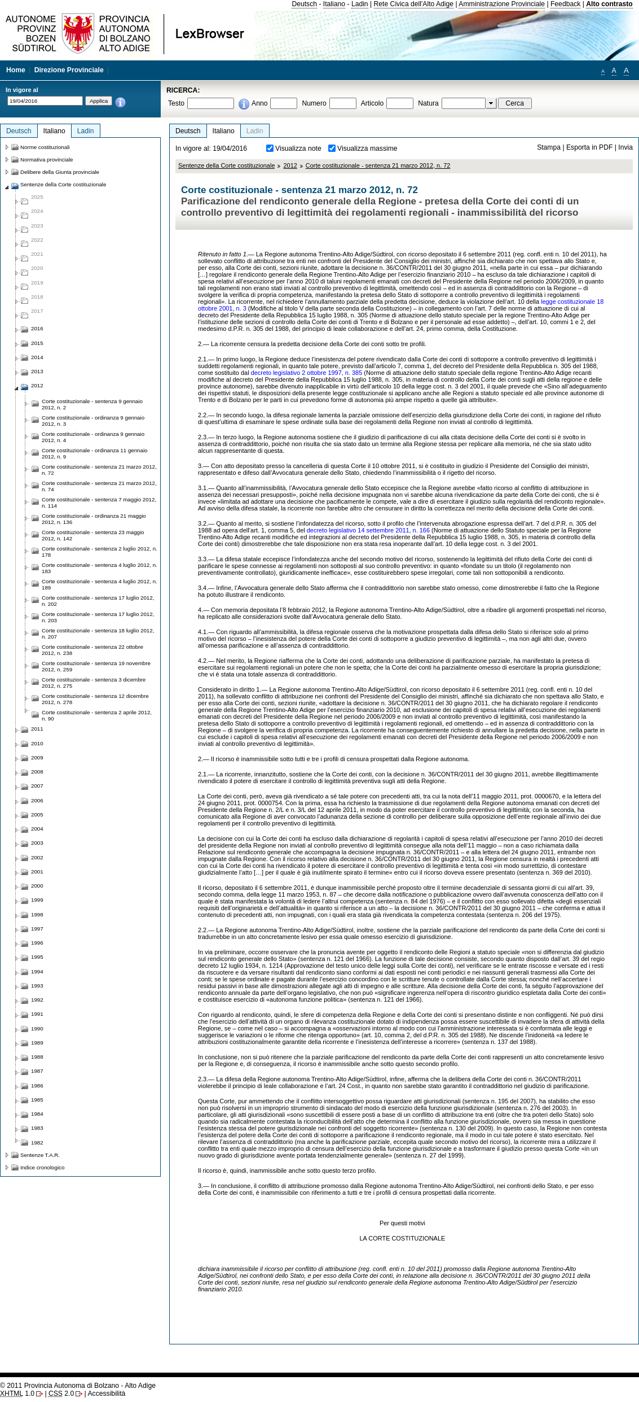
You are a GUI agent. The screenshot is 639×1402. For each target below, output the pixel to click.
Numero (314, 103)
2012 (290, 165)
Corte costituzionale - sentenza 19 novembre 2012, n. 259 (96, 666)
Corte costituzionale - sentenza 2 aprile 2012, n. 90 (97, 715)
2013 (37, 371)
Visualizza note (298, 148)
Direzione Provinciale (69, 70)
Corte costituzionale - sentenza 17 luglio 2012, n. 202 (98, 601)
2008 (37, 771)
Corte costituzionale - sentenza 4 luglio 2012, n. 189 (99, 584)
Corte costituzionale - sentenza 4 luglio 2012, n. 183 (99, 568)
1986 (37, 1085)
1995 (37, 957)
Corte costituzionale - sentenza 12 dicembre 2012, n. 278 (95, 699)
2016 (37, 328)
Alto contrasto (609, 4)
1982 (37, 1142)
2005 (37, 814)
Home (15, 70)
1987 (37, 1071)
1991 (37, 1014)
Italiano (334, 4)
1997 (37, 928)
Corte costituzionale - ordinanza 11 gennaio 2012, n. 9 (94, 453)
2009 (37, 757)
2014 (37, 357)
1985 (37, 1100)
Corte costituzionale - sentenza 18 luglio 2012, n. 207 (98, 633)
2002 (37, 857)
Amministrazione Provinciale (502, 4)
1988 (37, 1057)
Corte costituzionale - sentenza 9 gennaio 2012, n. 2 (92, 404)
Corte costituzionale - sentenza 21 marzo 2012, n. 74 (99, 486)
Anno (259, 103)
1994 (37, 971)
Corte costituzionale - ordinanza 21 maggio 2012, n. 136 (94, 519)
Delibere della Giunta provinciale (59, 172)
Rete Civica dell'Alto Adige (414, 4)
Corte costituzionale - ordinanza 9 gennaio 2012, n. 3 (93, 420)
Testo (176, 103)
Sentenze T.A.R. (40, 1155)
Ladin (359, 4)
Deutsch (304, 4)
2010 (37, 743)
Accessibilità (106, 1393)
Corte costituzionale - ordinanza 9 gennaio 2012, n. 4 (93, 437)
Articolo (372, 103)
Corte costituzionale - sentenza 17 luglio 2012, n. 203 (98, 617)
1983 (37, 1128)
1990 (37, 1028)
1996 (37, 943)
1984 (37, 1114)
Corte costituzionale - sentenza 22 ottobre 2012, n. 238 (92, 650)
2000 (37, 886)
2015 (37, 343)
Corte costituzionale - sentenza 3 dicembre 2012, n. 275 (94, 682)
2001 (37, 871)
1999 (37, 900)
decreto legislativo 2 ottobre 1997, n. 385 (307, 372)
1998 (37, 914)
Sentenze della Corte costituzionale (226, 165)
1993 (37, 985)
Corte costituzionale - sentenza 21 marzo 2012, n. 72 (378, 165)
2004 (37, 829)
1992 (37, 1000)
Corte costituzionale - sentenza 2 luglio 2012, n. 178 (99, 551)
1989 (37, 1043)
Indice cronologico (42, 1167)
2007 (37, 786)
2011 (37, 729)
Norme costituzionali (45, 147)
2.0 (61, 1393)
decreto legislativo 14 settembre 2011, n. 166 (368, 530)
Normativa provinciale (46, 159)
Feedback (565, 4)
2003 (37, 843)
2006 (37, 800)
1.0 (17, 1393)
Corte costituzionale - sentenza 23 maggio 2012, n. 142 (93, 535)
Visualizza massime (367, 148)
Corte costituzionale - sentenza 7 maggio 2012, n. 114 (99, 502)
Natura (428, 103)
